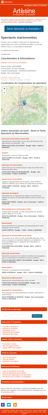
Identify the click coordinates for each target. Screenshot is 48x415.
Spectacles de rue (8, 330)
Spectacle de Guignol (10, 193)
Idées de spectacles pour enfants (14, 373)
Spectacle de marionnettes (12, 165)
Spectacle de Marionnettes (12, 278)
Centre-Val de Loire (14, 78)
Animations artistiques (10, 327)
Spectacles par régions (10, 361)
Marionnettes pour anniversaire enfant (16, 209)
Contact (24, 413)
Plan (40, 412)
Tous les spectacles (9, 357)
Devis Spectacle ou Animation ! (24, 28)
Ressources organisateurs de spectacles (16, 375)
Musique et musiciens (10, 328)
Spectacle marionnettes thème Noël (15, 139)
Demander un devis (9, 344)
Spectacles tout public (10, 334)
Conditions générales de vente (28, 412)
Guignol (5, 153)
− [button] (4, 93)
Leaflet (34, 124)
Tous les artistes (8, 359)
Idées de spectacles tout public (13, 371)
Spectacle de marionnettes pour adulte (16, 235)
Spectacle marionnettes (11, 253)
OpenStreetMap (42, 124)
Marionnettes (7, 223)
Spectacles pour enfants (11, 332)
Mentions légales (13, 412)
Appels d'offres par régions (11, 348)
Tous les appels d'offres (10, 346)
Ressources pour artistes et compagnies (16, 377)
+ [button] (4, 89)
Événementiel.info (7, 392)
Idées (44, 412)
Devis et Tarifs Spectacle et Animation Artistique (17, 21)
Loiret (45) (4, 78)
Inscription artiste (30, 5)
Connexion (43, 5)
